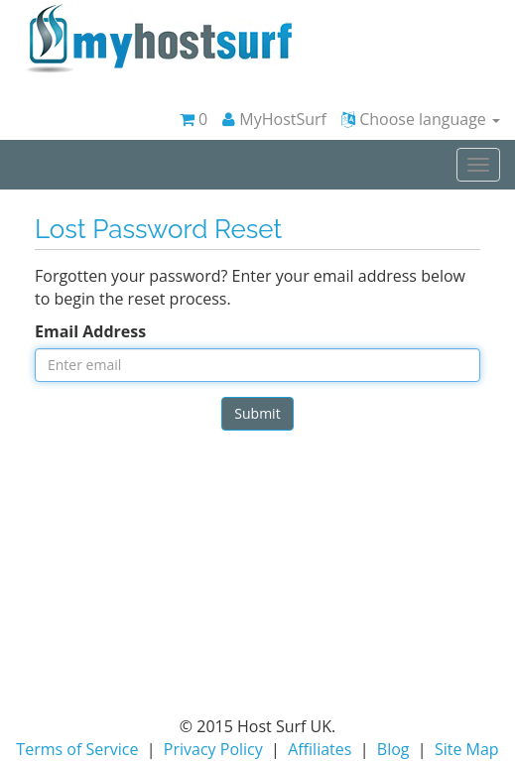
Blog (393, 749)
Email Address (90, 331)
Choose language (420, 119)
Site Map (467, 749)
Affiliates (319, 749)
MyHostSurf (274, 119)
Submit (257, 413)
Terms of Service (77, 749)
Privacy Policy (213, 749)
